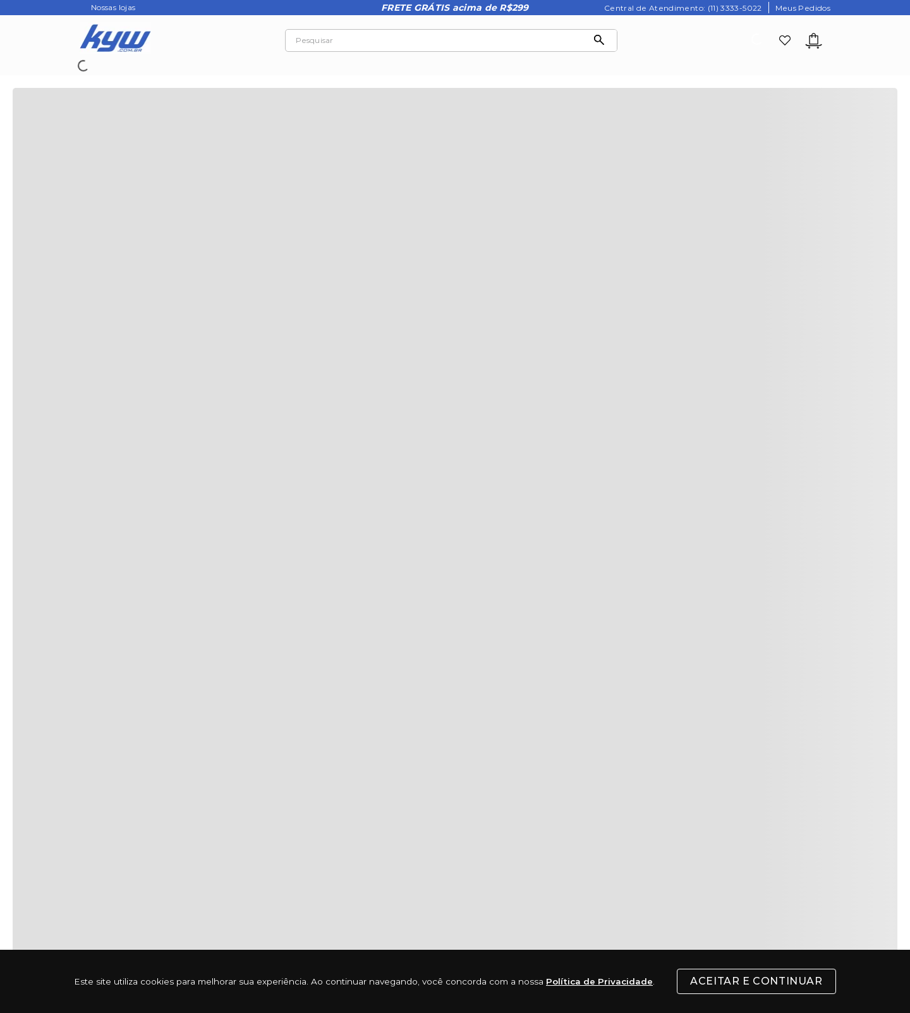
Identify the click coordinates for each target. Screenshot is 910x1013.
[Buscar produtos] (602, 40)
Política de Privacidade (599, 981)
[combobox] (451, 40)
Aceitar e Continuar (756, 981)
